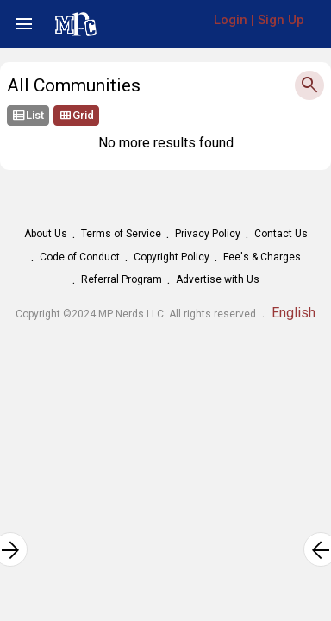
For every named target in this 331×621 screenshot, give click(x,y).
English (293, 312)
